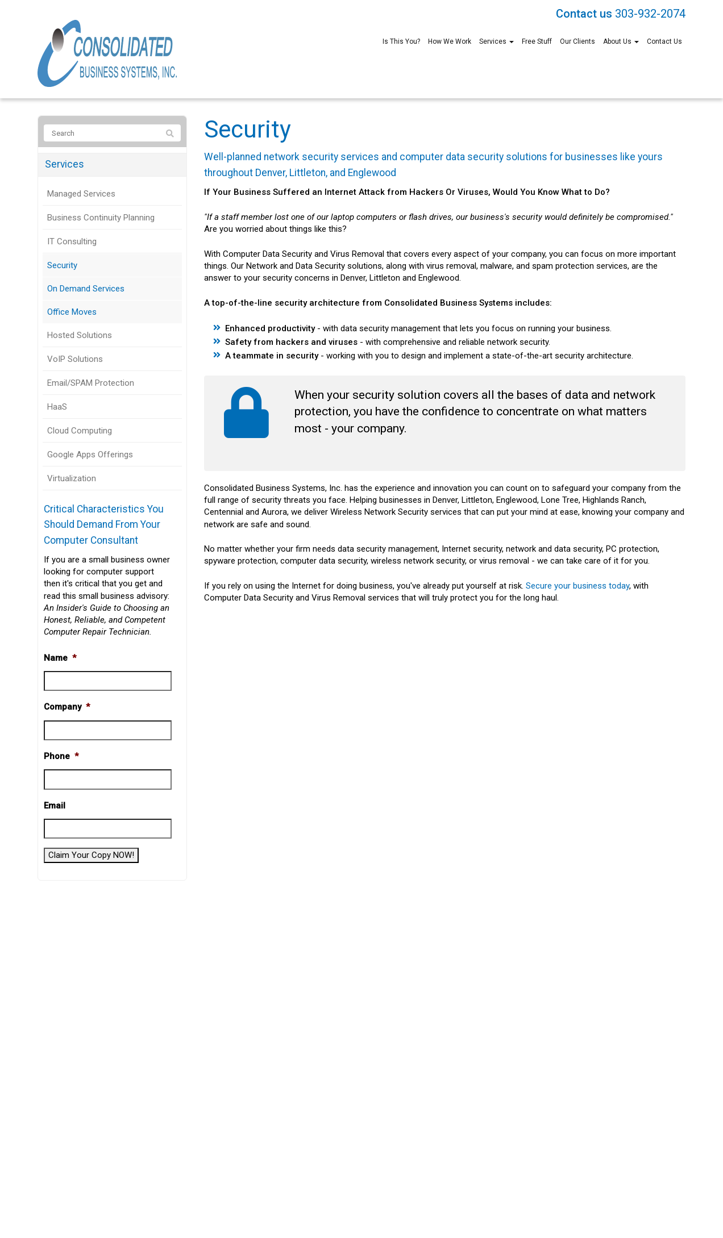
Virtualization (71, 478)
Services (496, 41)
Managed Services (81, 194)
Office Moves (72, 312)
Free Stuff (537, 41)
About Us (621, 41)
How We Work (449, 41)
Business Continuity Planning (101, 217)
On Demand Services (85, 289)
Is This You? (401, 41)
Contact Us (664, 41)
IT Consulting (72, 241)
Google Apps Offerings (90, 454)
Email (54, 806)
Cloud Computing (79, 431)
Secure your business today (577, 586)
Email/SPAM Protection (90, 383)
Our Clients (577, 41)
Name (60, 658)
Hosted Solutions (79, 335)
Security (62, 265)
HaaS (57, 407)
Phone (61, 756)
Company (67, 707)
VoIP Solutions (75, 359)
